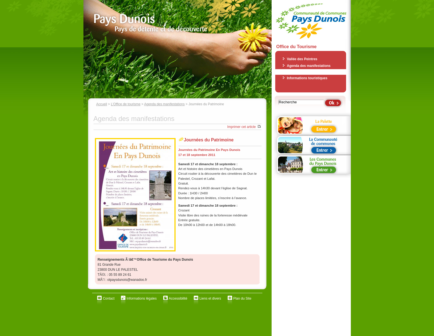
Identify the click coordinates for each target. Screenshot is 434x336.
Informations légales (142, 298)
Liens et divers (210, 298)
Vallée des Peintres (302, 59)
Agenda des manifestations (164, 104)
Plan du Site (242, 298)
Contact (108, 298)
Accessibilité (178, 298)
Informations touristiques (307, 78)
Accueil (101, 104)
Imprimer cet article (241, 127)
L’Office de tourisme (126, 104)
